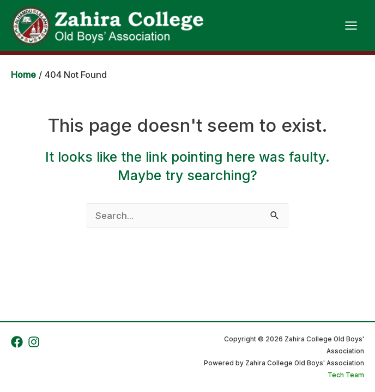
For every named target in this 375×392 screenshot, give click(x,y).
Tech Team (346, 375)
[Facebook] (17, 342)
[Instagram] (34, 342)
